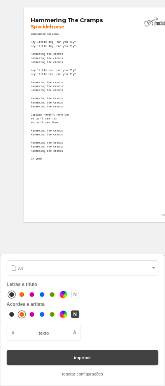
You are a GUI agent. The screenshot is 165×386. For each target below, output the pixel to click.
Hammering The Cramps (66, 20)
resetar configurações (82, 374)
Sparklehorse (47, 27)
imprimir (82, 357)
